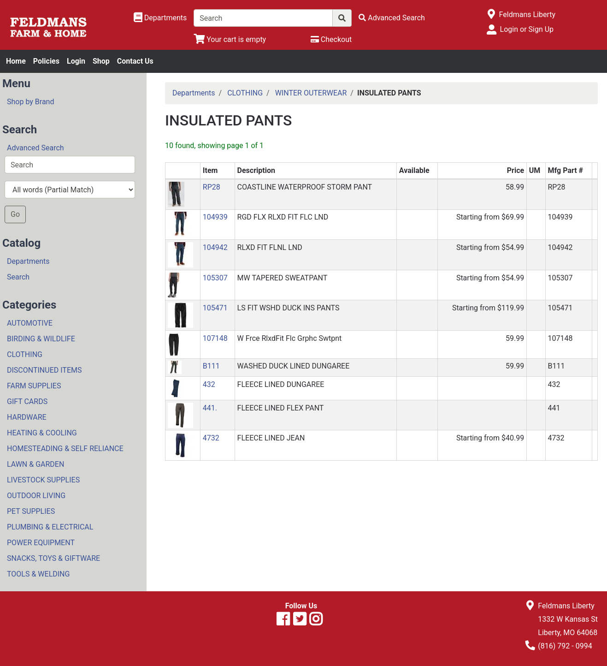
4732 (211, 438)
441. (210, 408)
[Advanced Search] (392, 17)
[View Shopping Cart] (230, 39)
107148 (215, 338)
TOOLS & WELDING (38, 574)
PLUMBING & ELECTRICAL (50, 527)
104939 (215, 217)
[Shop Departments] (160, 18)
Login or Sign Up (527, 29)
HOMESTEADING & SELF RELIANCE (65, 448)
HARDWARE (27, 417)
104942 (215, 247)
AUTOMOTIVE (30, 323)
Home (16, 61)
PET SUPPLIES (31, 511)
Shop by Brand (30, 101)
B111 (211, 366)
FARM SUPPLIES (34, 385)
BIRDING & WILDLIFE (41, 338)
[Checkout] (331, 39)
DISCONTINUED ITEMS (44, 370)
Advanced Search (35, 147)
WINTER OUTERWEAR (311, 93)
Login (76, 61)
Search (18, 277)
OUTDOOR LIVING (36, 495)
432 (209, 384)
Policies (46, 61)
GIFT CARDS (27, 401)
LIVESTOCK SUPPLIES (43, 480)
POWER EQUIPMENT (41, 542)
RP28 (211, 187)
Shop (101, 61)
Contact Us (135, 61)
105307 (215, 278)
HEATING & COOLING (42, 432)
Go (15, 214)
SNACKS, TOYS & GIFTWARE (53, 558)
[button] (176, 194)
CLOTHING (24, 354)
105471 (215, 307)
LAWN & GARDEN (35, 464)
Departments (28, 261)
